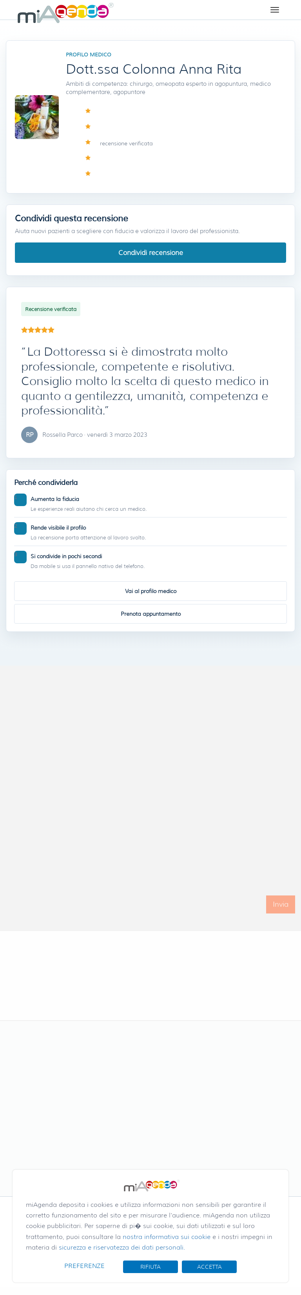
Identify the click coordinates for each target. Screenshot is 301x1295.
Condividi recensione (150, 253)
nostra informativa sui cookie (166, 1237)
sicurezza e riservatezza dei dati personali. (122, 1247)
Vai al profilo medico (150, 591)
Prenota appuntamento (151, 613)
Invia (280, 911)
